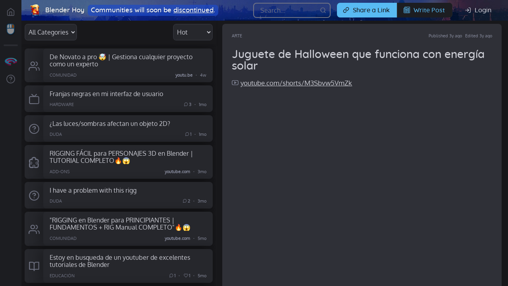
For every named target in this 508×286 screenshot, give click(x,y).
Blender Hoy (65, 10)
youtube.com (177, 171)
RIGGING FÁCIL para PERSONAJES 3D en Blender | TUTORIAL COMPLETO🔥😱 (121, 156)
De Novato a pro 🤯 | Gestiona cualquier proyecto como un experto (121, 60)
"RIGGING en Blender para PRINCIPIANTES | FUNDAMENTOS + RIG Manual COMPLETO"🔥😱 (120, 223)
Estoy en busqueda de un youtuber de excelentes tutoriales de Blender (120, 261)
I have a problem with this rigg (93, 190)
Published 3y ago (445, 36)
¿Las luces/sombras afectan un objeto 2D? (110, 123)
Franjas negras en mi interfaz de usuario (106, 93)
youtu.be (183, 74)
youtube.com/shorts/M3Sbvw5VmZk (296, 83)
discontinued (193, 10)
